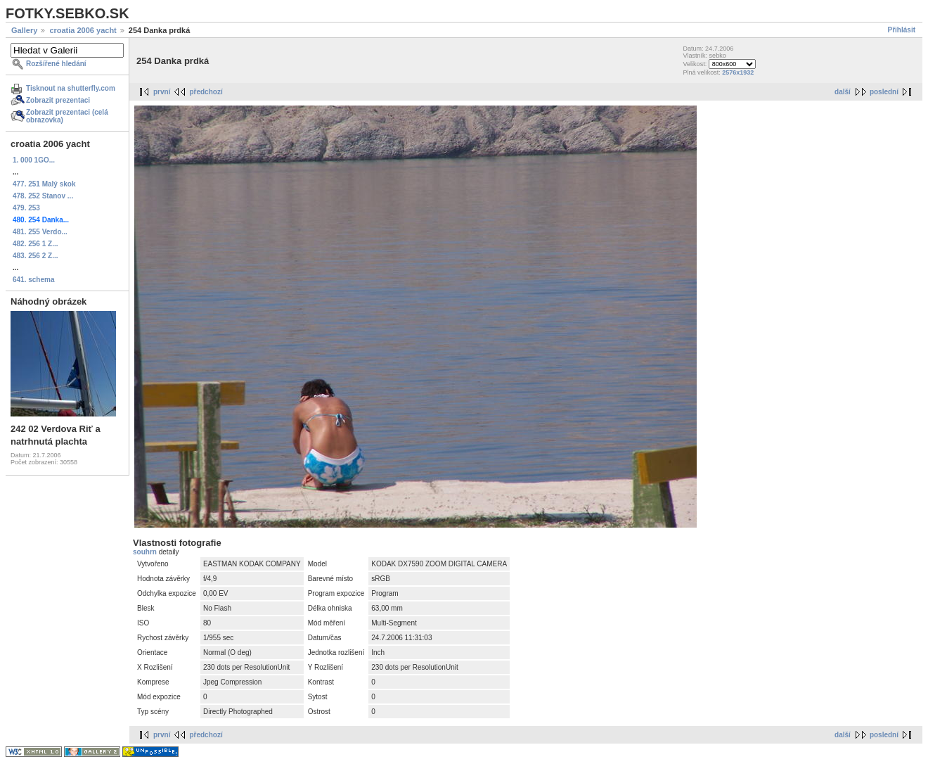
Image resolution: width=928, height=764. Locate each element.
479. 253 (26, 208)
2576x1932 (738, 72)
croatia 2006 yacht (82, 30)
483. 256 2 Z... (35, 256)
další (842, 92)
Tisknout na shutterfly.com (70, 88)
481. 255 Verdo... (40, 232)
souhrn (146, 552)
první (161, 92)
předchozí (205, 92)
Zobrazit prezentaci (58, 100)
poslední (884, 92)
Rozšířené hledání (56, 64)
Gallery (24, 30)
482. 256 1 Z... (35, 244)
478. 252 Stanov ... (43, 196)
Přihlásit (901, 30)
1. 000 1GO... (34, 160)
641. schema (34, 280)
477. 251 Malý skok (44, 184)
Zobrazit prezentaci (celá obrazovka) (67, 116)
